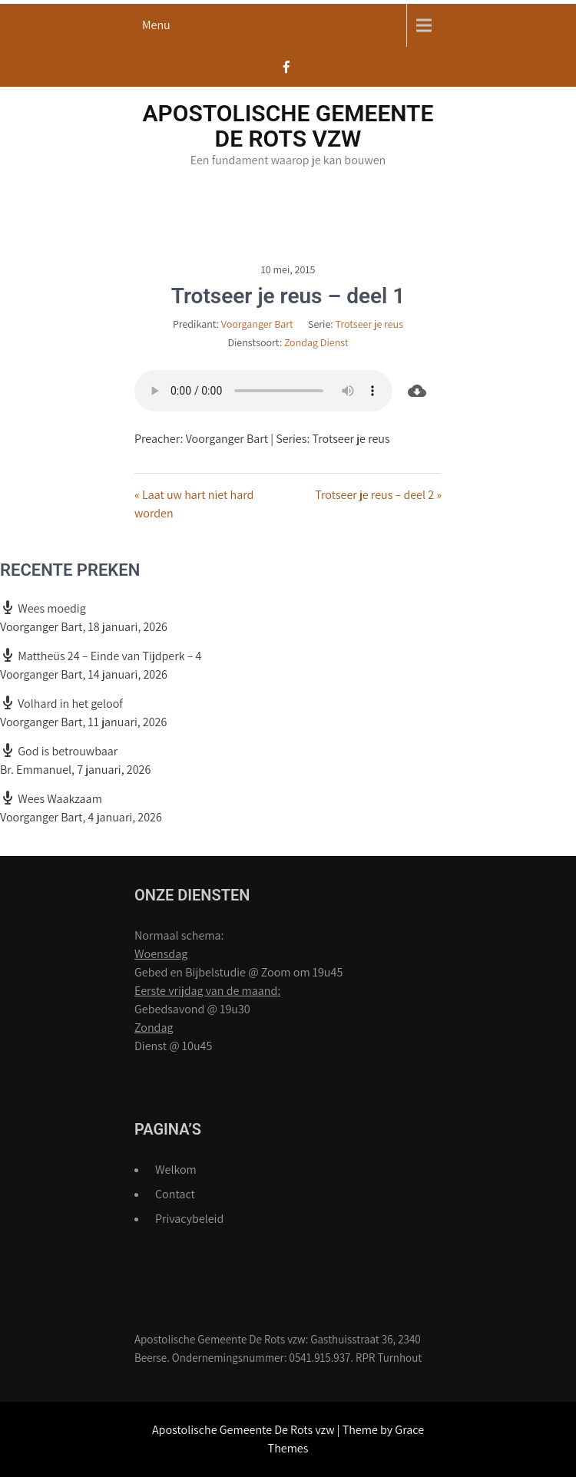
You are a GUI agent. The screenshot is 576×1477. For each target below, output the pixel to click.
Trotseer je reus (369, 324)
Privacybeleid (189, 1219)
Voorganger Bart (257, 324)
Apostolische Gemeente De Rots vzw (288, 126)
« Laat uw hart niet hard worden (193, 504)
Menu (156, 25)
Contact (175, 1194)
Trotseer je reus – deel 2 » (378, 495)
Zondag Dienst (316, 342)
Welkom (176, 1169)
